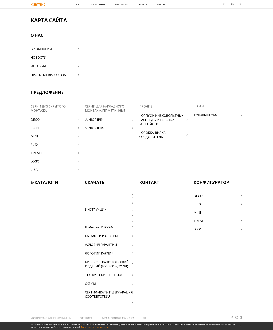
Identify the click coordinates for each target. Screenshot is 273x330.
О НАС (77, 4)
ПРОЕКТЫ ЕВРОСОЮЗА (48, 75)
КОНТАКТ (161, 4)
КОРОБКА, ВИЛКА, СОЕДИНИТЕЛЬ (152, 135)
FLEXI (35, 144)
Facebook (232, 317)
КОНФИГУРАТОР (211, 182)
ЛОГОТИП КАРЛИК (99, 253)
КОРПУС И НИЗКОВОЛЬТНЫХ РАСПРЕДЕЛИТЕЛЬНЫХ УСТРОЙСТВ (161, 120)
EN (232, 4)
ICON (35, 128)
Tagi (144, 317)
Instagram (236, 317)
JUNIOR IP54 (94, 119)
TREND (36, 153)
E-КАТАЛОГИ (121, 4)
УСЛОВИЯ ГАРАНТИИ (101, 244)
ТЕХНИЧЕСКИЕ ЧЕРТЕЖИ (103, 275)
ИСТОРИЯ (38, 66)
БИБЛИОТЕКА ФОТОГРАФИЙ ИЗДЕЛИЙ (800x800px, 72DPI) (107, 264)
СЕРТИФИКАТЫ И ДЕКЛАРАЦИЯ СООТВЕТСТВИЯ (109, 294)
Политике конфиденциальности (94, 327)
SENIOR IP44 (94, 128)
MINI (34, 136)
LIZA (34, 170)
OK (240, 325)
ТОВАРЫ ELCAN (205, 115)
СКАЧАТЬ (142, 4)
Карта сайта (86, 317)
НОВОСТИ (38, 57)
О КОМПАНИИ (41, 49)
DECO (35, 119)
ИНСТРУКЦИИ (96, 209)
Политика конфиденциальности (117, 317)
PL (224, 4)
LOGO (35, 161)
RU (241, 4)
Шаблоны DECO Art (100, 227)
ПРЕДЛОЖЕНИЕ (97, 4)
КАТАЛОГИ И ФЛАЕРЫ (101, 236)
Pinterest (241, 317)
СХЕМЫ (90, 283)
